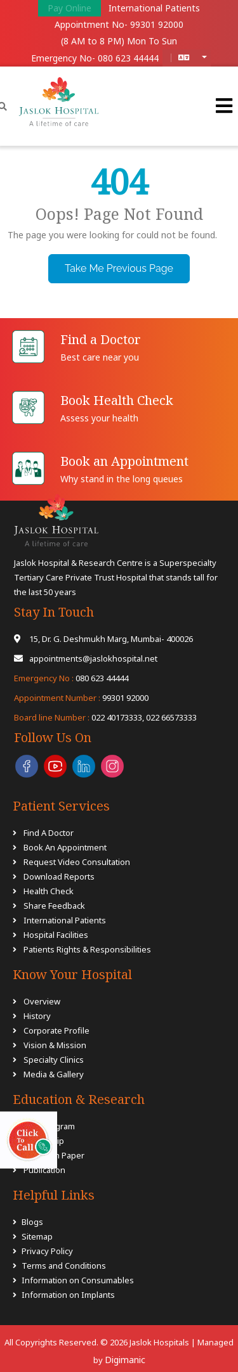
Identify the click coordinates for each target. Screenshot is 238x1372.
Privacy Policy (47, 1251)
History (37, 1016)
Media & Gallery (53, 1074)
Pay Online (69, 8)
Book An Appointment (65, 847)
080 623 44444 (128, 58)
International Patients (154, 8)
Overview (41, 1001)
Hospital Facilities (55, 934)
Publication (43, 1170)
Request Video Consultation (76, 862)
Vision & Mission (54, 1045)
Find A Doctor (48, 832)
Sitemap (37, 1236)
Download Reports (59, 876)
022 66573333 (171, 717)
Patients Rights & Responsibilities (87, 949)
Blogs (32, 1222)
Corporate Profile (56, 1030)
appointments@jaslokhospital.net (85, 658)
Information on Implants (68, 1294)
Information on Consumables (78, 1280)
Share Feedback (54, 905)
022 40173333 (78, 717)
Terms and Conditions (64, 1265)
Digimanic (125, 1360)
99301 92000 (156, 24)
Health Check (48, 891)
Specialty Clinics (53, 1059)
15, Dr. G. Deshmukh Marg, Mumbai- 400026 (103, 638)
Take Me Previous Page (119, 268)
